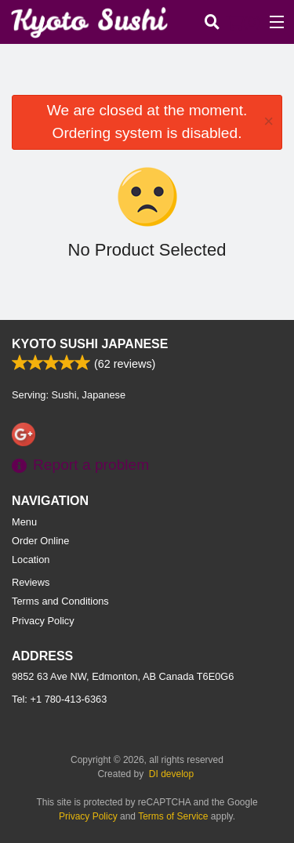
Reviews (30, 582)
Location (30, 559)
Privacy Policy (43, 621)
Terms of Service (173, 816)
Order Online (40, 541)
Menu (24, 522)
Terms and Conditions (60, 601)
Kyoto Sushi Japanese (90, 344)
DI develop (171, 774)
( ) (244, 22)
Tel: (59, 699)
